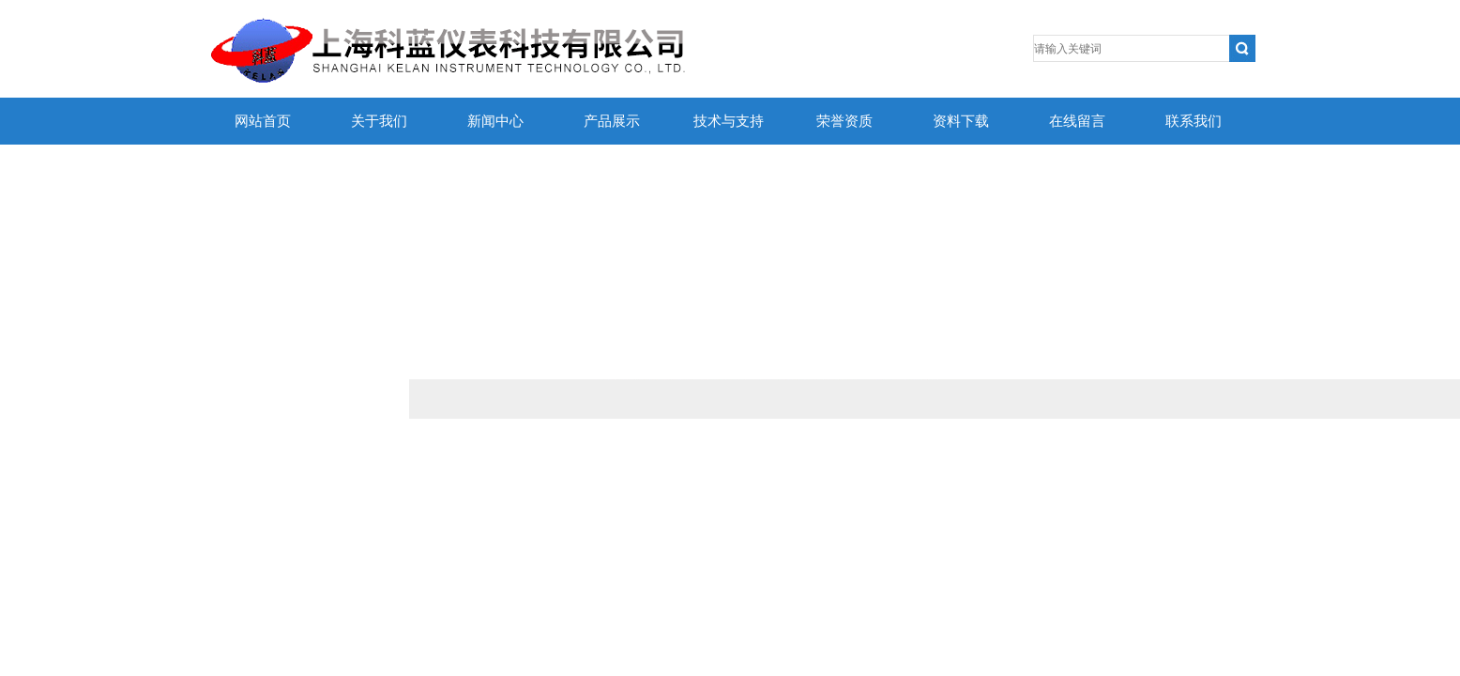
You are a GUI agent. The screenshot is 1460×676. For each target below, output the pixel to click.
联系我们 (1193, 121)
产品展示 (612, 121)
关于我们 (379, 121)
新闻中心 (495, 121)
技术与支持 (728, 121)
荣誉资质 (844, 121)
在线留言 (1077, 121)
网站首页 (263, 121)
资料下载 (961, 121)
